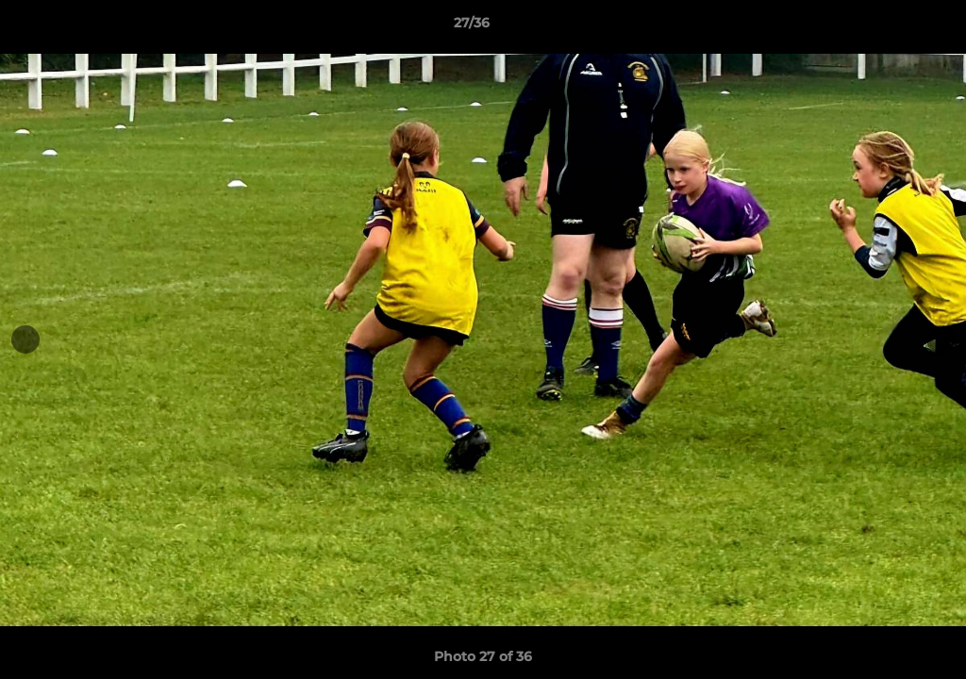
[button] (886, 27)
